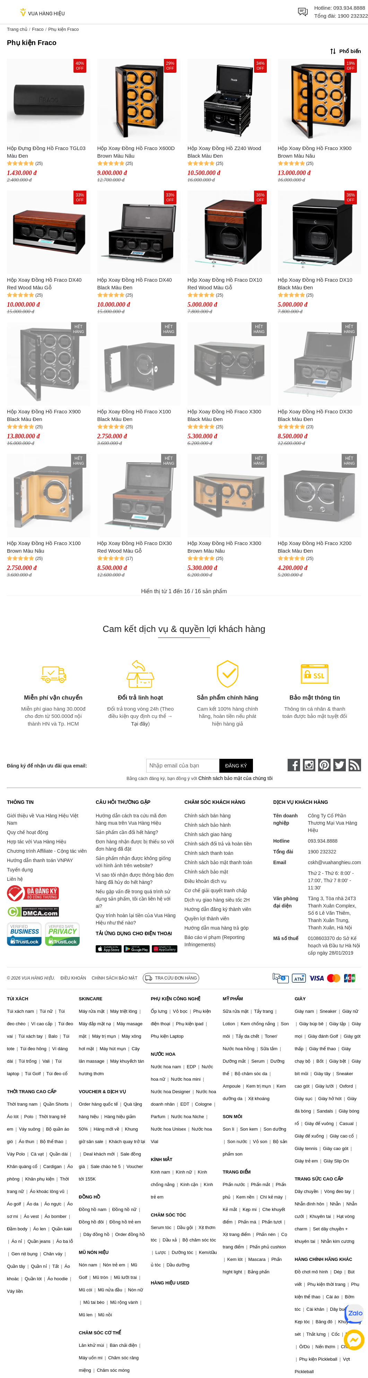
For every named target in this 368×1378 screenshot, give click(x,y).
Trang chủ (17, 29)
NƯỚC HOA (163, 1054)
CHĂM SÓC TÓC (168, 1215)
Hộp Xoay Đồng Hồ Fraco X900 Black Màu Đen (44, 415)
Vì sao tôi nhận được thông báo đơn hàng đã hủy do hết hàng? (135, 878)
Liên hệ (15, 879)
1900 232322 (353, 16)
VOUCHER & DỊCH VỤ (102, 1091)
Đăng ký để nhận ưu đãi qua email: (47, 766)
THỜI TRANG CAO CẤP (31, 1091)
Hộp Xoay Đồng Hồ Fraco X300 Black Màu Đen (224, 415)
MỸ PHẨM (233, 998)
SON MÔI (232, 1116)
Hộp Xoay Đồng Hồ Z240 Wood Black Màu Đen (224, 152)
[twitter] (339, 765)
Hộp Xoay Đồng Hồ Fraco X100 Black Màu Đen (134, 415)
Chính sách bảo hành (207, 825)
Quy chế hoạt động (27, 832)
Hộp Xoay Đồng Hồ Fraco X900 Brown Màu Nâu (315, 152)
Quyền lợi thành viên (206, 918)
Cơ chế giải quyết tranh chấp (215, 890)
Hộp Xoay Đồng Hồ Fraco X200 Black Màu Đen (315, 547)
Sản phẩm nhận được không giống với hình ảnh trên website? (133, 861)
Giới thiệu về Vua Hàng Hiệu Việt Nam (42, 819)
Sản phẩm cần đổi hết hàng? (127, 832)
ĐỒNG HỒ (89, 1197)
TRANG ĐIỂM (237, 1172)
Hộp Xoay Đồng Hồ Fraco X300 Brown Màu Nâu (224, 547)
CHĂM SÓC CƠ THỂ (100, 1332)
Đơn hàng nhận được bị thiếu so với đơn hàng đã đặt (135, 845)
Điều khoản (73, 978)
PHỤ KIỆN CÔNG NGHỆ (175, 998)
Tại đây (139, 724)
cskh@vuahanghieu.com (334, 862)
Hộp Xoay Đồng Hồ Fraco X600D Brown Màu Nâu (136, 152)
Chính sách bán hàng (207, 815)
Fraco (37, 29)
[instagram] (309, 765)
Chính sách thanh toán (208, 853)
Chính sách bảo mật (206, 872)
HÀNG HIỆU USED (170, 1282)
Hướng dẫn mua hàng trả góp (216, 928)
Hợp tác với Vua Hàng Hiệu (36, 841)
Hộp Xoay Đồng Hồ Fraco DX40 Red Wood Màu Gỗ (44, 284)
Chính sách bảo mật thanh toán (218, 862)
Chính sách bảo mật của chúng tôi (235, 778)
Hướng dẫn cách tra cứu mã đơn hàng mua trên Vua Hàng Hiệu (131, 819)
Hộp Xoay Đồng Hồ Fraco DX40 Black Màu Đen (134, 284)
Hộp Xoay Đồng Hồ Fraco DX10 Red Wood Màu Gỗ (224, 284)
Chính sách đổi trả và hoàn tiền (218, 843)
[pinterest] (324, 765)
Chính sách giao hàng (207, 834)
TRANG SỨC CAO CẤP (319, 1179)
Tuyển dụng (20, 869)
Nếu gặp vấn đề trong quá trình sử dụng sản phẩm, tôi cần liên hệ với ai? (133, 899)
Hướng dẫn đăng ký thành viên (217, 909)
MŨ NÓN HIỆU (94, 1252)
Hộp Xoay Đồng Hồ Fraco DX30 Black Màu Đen (315, 415)
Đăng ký (236, 766)
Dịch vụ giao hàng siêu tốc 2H (216, 900)
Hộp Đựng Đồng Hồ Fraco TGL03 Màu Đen (46, 152)
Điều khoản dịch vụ (205, 881)
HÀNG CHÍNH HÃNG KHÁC (323, 1259)
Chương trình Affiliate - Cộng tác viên (47, 851)
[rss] (355, 765)
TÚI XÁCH (17, 998)
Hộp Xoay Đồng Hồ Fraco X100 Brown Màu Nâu (44, 547)
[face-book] (294, 765)
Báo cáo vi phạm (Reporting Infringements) (214, 940)
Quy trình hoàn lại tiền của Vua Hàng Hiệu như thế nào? (136, 919)
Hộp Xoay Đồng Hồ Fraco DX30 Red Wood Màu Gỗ (134, 547)
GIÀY (300, 998)
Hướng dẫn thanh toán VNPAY (40, 860)
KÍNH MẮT (161, 1159)
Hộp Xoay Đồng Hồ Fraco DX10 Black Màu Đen (315, 284)
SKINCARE (91, 998)
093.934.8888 (349, 8)
